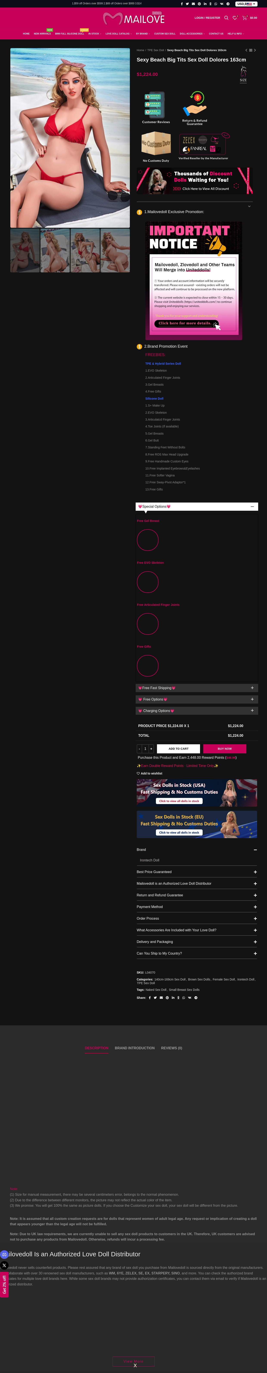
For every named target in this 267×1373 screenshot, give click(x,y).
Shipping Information (152, 1352)
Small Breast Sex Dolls (184, 797)
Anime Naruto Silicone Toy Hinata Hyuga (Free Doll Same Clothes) (33, 1024)
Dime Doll (118, 1016)
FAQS (141, 1343)
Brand (197, 657)
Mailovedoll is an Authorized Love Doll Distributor (197, 691)
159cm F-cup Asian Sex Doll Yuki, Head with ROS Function (83, 1024)
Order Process (197, 726)
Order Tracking (211, 1362)
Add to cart (179, 555)
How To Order (210, 1371)
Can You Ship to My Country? (197, 760)
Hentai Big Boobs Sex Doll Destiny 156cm (234, 1024)
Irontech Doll (245, 786)
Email (77, 1368)
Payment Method (197, 714)
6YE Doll (168, 1016)
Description (96, 855)
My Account (209, 1343)
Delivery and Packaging (197, 749)
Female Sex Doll (224, 786)
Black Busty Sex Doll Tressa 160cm (184, 1024)
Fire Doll (218, 1016)
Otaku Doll (18, 1016)
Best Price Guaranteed (197, 679)
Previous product (246, 50)
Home (140, 50)
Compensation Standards (156, 1371)
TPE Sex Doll (155, 50)
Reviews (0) (171, 855)
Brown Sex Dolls (199, 786)
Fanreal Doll (70, 1016)
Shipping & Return (151, 1362)
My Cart (206, 1352)
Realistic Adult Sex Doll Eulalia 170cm (133, 1024)
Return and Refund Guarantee (197, 702)
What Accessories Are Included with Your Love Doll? (197, 737)
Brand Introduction (135, 855)
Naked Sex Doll (156, 797)
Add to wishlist (151, 580)
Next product (255, 50)
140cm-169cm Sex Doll (170, 786)
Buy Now (225, 555)
